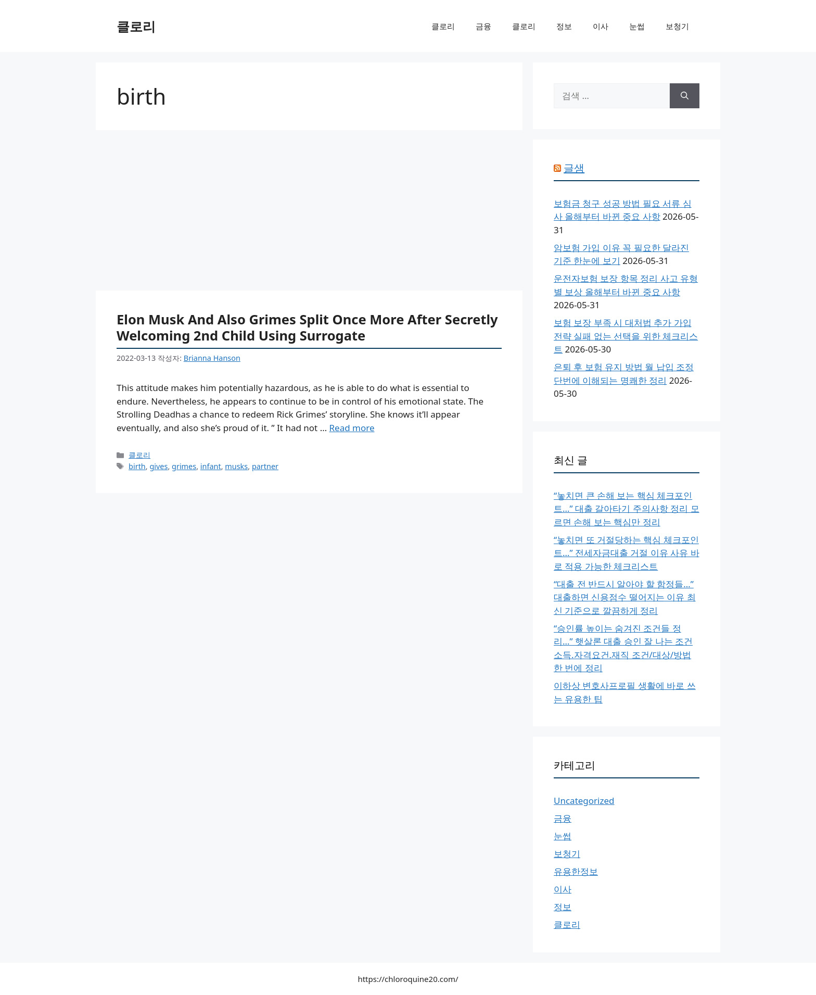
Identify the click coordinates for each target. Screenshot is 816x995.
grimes (184, 466)
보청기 (677, 26)
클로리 (136, 26)
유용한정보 (576, 871)
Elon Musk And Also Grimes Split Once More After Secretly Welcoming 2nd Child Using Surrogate (307, 327)
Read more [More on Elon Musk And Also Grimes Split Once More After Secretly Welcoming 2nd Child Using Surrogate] (352, 428)
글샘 (574, 168)
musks (236, 466)
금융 (483, 26)
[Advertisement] (309, 213)
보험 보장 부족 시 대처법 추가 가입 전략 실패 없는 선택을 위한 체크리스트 (626, 336)
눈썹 (637, 26)
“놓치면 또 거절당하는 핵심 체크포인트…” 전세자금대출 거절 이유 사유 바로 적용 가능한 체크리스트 (626, 553)
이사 (600, 26)
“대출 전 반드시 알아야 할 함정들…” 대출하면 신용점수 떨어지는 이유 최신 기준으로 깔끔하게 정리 (625, 597)
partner (265, 466)
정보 (564, 26)
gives (158, 466)
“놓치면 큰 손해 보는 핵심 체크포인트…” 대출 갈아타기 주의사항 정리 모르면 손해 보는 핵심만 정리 (626, 508)
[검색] (684, 95)
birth (137, 466)
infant (210, 466)
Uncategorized (584, 801)
